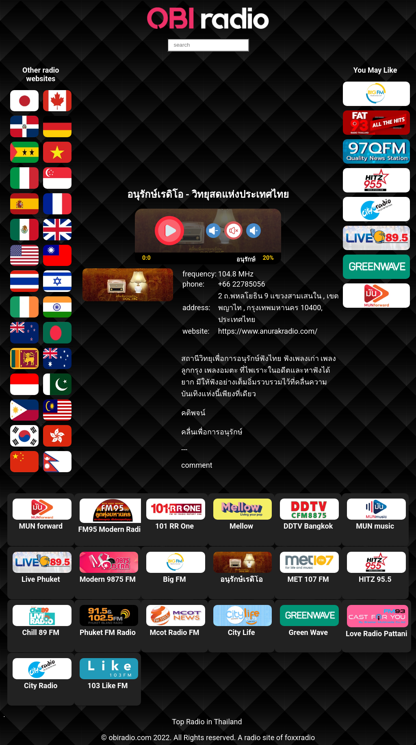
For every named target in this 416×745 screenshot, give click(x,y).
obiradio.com (129, 737)
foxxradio (300, 737)
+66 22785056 (241, 284)
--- (184, 449)
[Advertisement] (208, 123)
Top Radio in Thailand (207, 721)
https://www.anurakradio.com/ (268, 331)
